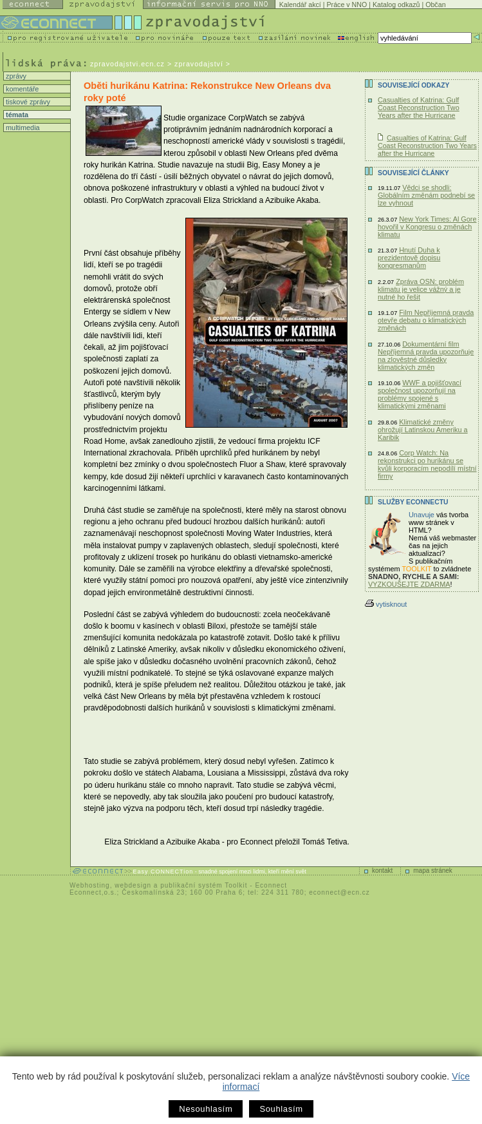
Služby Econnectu (413, 502)
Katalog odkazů (396, 4)
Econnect (271, 885)
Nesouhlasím (205, 1109)
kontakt (382, 870)
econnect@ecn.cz (339, 892)
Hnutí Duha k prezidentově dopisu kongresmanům (409, 257)
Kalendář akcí (300, 4)
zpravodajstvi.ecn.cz (127, 64)
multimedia (22, 127)
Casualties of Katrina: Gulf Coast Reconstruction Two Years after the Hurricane (418, 107)
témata (16, 115)
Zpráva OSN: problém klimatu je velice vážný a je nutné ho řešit (421, 289)
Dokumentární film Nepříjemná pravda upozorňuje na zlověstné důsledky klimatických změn (426, 355)
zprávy (15, 76)
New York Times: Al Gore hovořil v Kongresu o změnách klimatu (427, 226)
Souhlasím (280, 1109)
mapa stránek (432, 870)
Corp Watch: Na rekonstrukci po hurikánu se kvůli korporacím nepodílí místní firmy (427, 464)
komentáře (21, 89)
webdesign (133, 885)
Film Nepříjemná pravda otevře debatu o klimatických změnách (426, 320)
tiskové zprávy (27, 102)
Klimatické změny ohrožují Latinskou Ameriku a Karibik (423, 429)
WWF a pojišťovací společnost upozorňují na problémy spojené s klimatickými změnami (419, 394)
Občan (435, 4)
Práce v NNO (347, 4)
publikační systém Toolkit (203, 885)
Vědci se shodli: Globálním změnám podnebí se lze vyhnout (426, 195)
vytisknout (386, 604)
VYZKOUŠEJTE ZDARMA (409, 584)
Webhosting (90, 885)
